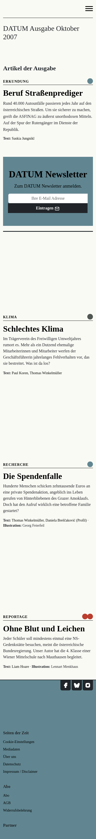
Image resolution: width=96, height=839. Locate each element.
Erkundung (16, 81)
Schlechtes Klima (33, 328)
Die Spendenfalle (32, 476)
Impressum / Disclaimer (20, 772)
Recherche (15, 465)
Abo (6, 795)
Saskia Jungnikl (23, 138)
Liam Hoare (20, 667)
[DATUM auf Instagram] (88, 685)
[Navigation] (89, 9)
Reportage (15, 617)
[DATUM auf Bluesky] (77, 685)
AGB (7, 803)
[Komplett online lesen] (90, 81)
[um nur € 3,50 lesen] (87, 616)
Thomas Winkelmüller (46, 373)
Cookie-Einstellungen (18, 742)
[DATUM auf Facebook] (65, 685)
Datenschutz (12, 764)
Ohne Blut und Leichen (44, 628)
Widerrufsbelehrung (17, 810)
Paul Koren (20, 373)
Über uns (9, 757)
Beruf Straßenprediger (43, 93)
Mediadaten (11, 749)
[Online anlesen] (90, 317)
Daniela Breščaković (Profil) (66, 520)
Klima (10, 317)
